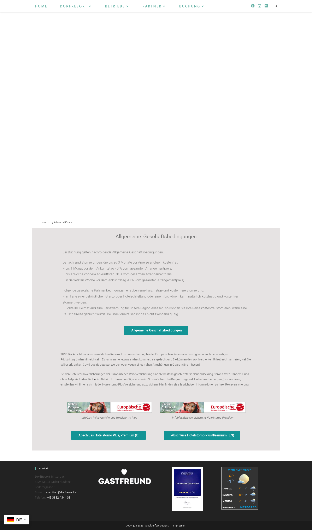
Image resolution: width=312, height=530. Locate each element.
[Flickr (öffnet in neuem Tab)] (266, 6)
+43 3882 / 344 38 (59, 497)
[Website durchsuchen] (276, 6)
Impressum (179, 525)
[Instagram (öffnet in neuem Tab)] (259, 6)
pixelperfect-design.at (157, 525)
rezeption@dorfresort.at (61, 492)
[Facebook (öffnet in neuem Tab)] (252, 6)
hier (94, 379)
